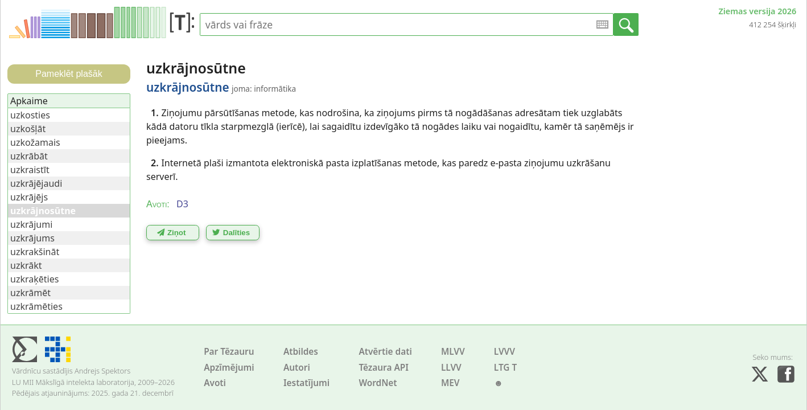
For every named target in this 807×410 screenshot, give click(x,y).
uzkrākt (26, 265)
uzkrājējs (29, 197)
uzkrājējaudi (36, 183)
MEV (450, 383)
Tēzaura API (384, 368)
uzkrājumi (31, 224)
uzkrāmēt (30, 292)
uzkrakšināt (34, 251)
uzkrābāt (29, 156)
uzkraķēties (34, 279)
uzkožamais (35, 142)
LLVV (451, 368)
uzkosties (30, 115)
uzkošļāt (28, 128)
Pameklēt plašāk (68, 74)
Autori (296, 368)
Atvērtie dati (385, 352)
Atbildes (300, 352)
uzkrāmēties (36, 306)
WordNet (378, 383)
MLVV (453, 352)
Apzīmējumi (229, 368)
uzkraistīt (30, 169)
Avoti (215, 383)
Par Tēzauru (229, 352)
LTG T (505, 368)
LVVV (504, 352)
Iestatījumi (306, 383)
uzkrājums (32, 238)
